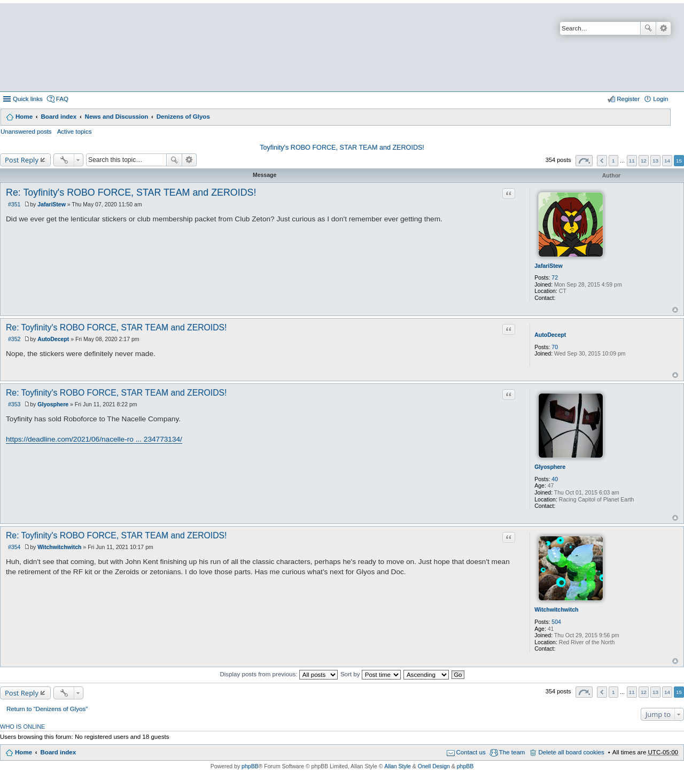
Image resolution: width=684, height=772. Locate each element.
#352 (14, 339)
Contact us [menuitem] (471, 752)
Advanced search (663, 28)
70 (554, 347)
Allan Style (397, 766)
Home (24, 116)
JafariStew (548, 266)
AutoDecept (550, 334)
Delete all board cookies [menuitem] (571, 752)
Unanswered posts (26, 131)
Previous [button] (602, 160)
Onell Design (434, 766)
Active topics (74, 131)
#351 (14, 204)
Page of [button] (584, 160)
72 (554, 277)
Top (675, 310)
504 (556, 622)
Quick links (28, 99)
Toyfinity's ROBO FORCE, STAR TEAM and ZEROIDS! (342, 147)
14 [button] (667, 161)
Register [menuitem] (628, 99)
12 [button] (644, 161)
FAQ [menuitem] (62, 99)
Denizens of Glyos (183, 116)
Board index (58, 116)
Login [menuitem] (660, 99)
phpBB (250, 766)
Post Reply (21, 160)
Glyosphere (549, 467)
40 (554, 479)
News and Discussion (117, 116)
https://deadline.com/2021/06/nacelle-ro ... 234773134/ (94, 439)
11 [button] (632, 161)
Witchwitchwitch (556, 609)
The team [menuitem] (512, 752)
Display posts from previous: (278, 674)
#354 (14, 547)
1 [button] (613, 161)
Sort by (370, 674)
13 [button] (655, 161)
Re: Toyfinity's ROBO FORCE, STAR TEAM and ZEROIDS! (131, 192)
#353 (14, 404)
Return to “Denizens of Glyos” (47, 709)
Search (648, 28)
